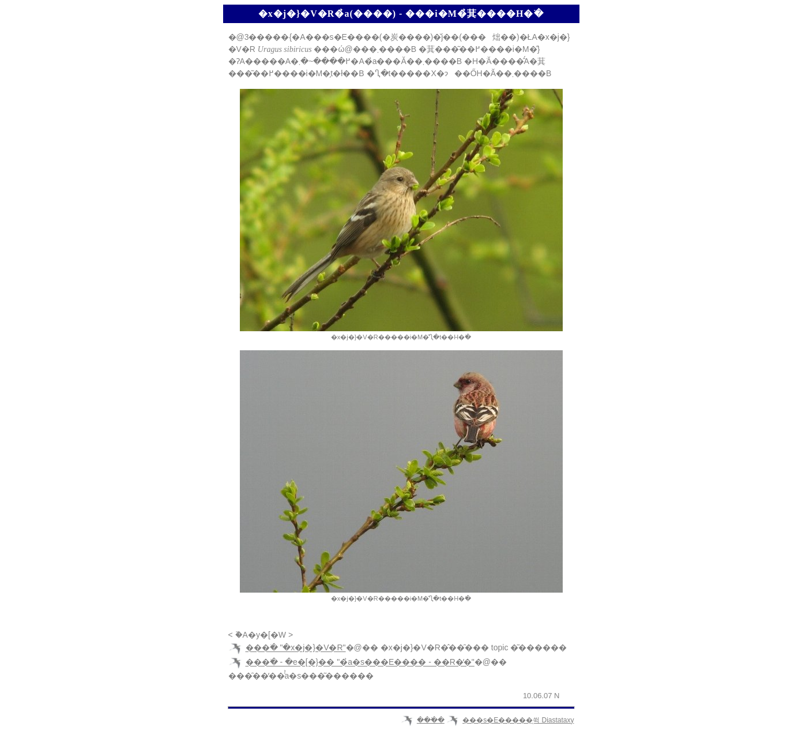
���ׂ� (431, 720)
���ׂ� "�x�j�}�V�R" (296, 648)
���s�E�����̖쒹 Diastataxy (518, 720)
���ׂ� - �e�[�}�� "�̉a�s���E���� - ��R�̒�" (360, 662)
